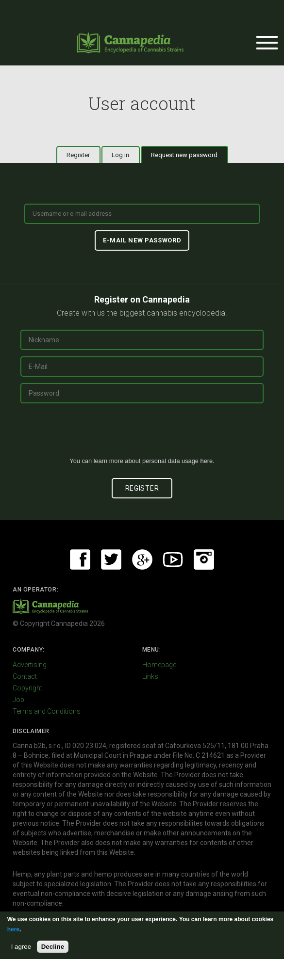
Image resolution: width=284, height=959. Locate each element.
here (206, 460)
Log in (120, 155)
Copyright (27, 688)
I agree (21, 946)
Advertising (30, 665)
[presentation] (142, 434)
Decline (52, 946)
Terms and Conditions (47, 711)
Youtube (173, 559)
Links (150, 676)
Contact (25, 676)
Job (18, 699)
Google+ (142, 559)
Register (78, 155)
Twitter (111, 559)
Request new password (189, 155)
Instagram (204, 559)
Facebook (80, 559)
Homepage (159, 665)
